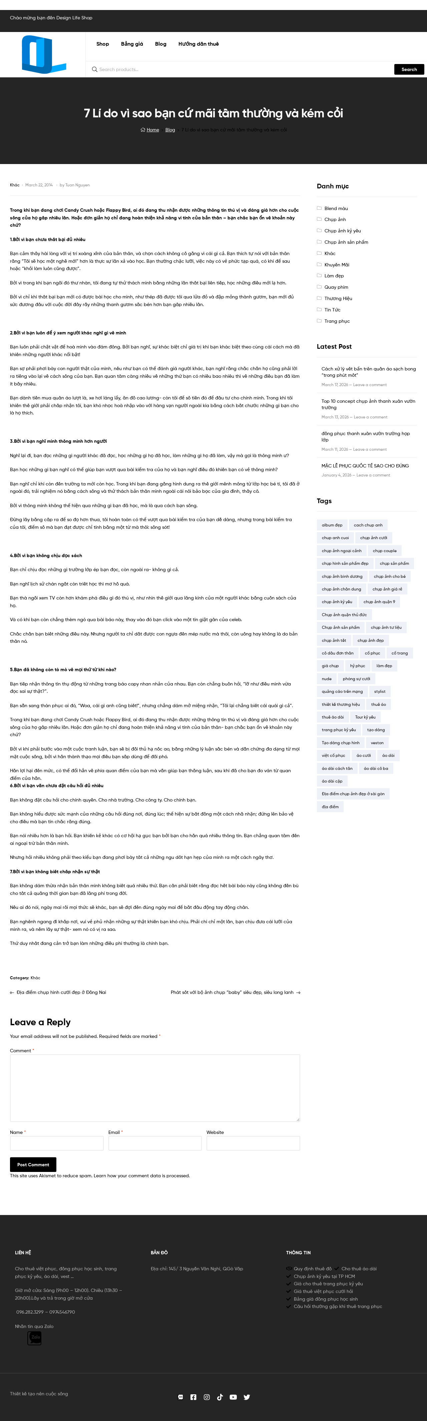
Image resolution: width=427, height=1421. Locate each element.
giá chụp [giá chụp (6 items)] (330, 665)
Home (153, 129)
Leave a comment (370, 384)
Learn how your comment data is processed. (142, 1175)
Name (18, 1132)
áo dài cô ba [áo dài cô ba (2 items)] (376, 768)
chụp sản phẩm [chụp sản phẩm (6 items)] (394, 563)
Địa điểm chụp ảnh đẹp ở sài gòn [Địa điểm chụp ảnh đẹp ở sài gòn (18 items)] (353, 793)
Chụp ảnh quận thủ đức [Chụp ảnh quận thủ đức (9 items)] (344, 614)
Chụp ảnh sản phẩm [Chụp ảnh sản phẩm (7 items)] (341, 627)
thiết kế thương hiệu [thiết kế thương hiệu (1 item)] (341, 704)
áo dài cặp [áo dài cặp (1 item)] (332, 781)
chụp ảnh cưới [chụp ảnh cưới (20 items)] (373, 537)
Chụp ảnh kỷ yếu (343, 230)
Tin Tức (333, 309)
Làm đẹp (334, 275)
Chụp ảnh (335, 219)
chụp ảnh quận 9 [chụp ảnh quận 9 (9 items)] (379, 601)
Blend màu (336, 208)
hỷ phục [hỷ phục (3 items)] (357, 665)
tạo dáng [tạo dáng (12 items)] (376, 729)
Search (409, 69)
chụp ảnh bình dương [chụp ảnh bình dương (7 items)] (342, 576)
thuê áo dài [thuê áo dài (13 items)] (333, 717)
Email (115, 1132)
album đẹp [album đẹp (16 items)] (332, 524)
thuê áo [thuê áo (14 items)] (378, 704)
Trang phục (337, 321)
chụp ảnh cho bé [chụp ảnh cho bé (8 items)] (390, 576)
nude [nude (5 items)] (327, 678)
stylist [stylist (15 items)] (380, 691)
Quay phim (336, 287)
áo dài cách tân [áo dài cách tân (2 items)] (337, 768)
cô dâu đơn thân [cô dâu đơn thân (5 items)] (338, 652)
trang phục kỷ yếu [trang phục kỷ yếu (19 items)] (339, 729)
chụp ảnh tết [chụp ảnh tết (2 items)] (334, 640)
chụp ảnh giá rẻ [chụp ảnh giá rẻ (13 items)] (387, 588)
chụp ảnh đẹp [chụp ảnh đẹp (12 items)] (371, 640)
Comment (22, 1050)
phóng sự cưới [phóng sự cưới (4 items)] (356, 678)
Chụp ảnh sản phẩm (346, 242)
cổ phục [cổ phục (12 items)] (372, 652)
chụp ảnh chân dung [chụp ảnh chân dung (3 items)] (341, 588)
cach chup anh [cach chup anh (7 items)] (368, 524)
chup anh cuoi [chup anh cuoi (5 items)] (335, 537)
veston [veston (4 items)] (377, 742)
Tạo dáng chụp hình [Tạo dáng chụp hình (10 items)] (341, 742)
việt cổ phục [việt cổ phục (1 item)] (333, 755)
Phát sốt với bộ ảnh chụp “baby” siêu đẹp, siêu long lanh (232, 992)
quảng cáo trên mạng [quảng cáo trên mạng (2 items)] (342, 691)
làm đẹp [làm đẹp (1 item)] (384, 665)
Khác (15, 184)
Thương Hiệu (338, 298)
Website (215, 1132)
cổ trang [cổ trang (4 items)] (400, 652)
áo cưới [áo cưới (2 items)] (364, 755)
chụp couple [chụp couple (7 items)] (385, 550)
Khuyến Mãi (337, 264)
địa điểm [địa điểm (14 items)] (330, 806)
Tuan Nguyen (77, 184)
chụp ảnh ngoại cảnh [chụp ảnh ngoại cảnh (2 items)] (342, 550)
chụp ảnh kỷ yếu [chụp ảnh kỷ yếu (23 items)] (337, 601)
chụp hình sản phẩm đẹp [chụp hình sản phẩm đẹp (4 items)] (345, 563)
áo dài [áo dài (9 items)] (388, 755)
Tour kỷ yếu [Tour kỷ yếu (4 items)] (365, 717)
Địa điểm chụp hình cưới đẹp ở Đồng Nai (61, 992)
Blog (170, 129)
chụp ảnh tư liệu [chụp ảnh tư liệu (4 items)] (386, 627)
